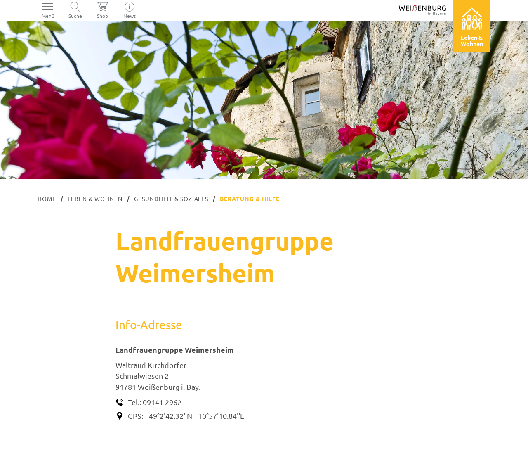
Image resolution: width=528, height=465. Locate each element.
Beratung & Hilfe (250, 198)
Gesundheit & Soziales (171, 198)
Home (47, 198)
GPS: (135, 415)
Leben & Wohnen (95, 198)
